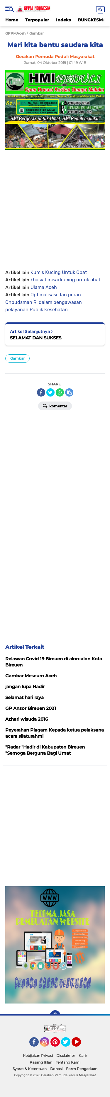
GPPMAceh (15, 33)
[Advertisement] (55, 205)
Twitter (68, 1044)
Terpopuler (37, 20)
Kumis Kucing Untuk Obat (59, 272)
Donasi (56, 1069)
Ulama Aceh (44, 287)
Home (11, 20)
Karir (83, 1055)
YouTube (80, 1044)
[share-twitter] (50, 392)
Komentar (55, 406)
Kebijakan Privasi (38, 1055)
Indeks (63, 20)
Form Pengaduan (81, 1069)
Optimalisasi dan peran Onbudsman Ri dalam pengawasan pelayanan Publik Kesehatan (43, 302)
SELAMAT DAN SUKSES (35, 338)
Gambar (17, 358)
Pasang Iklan (41, 1062)
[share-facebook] (41, 392)
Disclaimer (65, 1055)
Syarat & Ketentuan (30, 1069)
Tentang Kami (68, 1062)
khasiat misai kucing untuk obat (65, 280)
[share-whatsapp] (60, 392)
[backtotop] (55, 1015)
